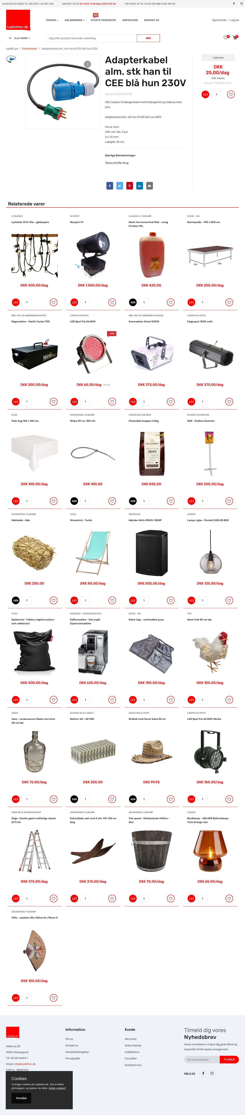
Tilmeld (229, 1059)
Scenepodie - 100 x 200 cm (203, 222)
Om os (69, 1039)
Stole (73, 514)
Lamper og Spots (79, 315)
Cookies (19, 1079)
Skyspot (74, 216)
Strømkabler (29, 48)
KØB (133, 302)
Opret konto (219, 20)
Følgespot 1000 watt (200, 321)
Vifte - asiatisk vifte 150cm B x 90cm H (34, 917)
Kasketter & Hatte (139, 713)
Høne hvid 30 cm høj (199, 619)
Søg (148, 38)
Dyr (189, 613)
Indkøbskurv (132, 1052)
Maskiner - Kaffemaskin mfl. (86, 613)
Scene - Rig (193, 216)
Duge (14, 415)
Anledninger (75, 20)
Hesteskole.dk (78, 1088)
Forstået (21, 1098)
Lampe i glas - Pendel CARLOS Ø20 (208, 520)
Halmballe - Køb (20, 520)
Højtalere (134, 514)
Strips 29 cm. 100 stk (82, 420)
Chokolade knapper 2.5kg (144, 420)
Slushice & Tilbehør (140, 216)
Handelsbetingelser (77, 1052)
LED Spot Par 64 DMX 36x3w (204, 719)
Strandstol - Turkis (81, 520)
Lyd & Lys (12, 48)
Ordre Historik (133, 1045)
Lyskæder (17, 216)
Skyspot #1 (76, 222)
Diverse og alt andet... (82, 713)
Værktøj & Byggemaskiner (26, 812)
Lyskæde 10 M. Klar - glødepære (30, 222)
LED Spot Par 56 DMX (83, 321)
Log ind (234, 20)
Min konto (130, 1039)
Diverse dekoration (198, 415)
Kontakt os (151, 20)
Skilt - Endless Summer (201, 420)
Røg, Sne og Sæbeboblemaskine (28, 315)
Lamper (191, 514)
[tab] (11, 59)
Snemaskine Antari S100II (144, 321)
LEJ (205, 94)
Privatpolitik (72, 1058)
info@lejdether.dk (24, 1064)
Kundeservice (133, 1065)
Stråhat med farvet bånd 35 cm (147, 719)
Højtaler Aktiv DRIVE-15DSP (145, 520)
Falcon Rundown (85, 1102)
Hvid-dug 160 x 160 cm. (25, 420)
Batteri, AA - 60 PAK (82, 719)
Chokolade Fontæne (140, 415)
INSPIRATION (130, 20)
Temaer (52, 20)
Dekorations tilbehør (82, 415)
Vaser (14, 713)
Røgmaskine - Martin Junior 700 (30, 321)
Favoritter (131, 1058)
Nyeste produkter (103, 20)
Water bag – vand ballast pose (146, 619)
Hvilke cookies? (57, 1088)
